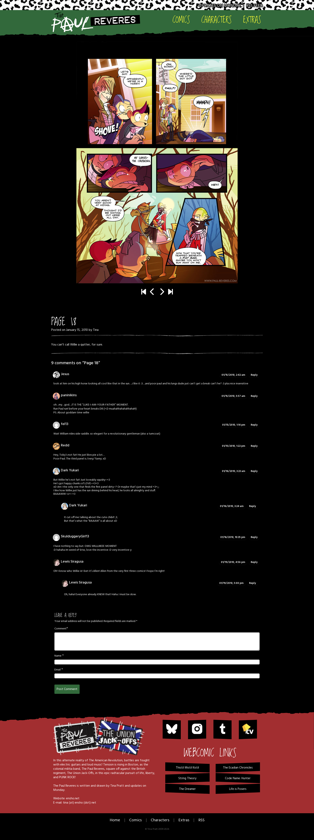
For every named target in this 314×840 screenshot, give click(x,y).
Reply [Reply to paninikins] (254, 396)
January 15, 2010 (77, 330)
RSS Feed (254, 5)
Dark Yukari (70, 470)
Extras (252, 19)
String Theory (187, 778)
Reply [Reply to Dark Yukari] (254, 471)
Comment (60, 629)
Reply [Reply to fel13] (254, 425)
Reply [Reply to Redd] (254, 446)
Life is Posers (237, 789)
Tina (96, 330)
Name (57, 656)
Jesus (65, 374)
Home (115, 820)
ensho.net (72, 798)
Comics (181, 19)
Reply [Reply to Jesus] (254, 375)
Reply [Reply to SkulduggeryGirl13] (254, 537)
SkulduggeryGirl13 (75, 536)
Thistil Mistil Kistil (187, 767)
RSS (201, 820)
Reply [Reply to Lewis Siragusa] (254, 562)
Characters (216, 19)
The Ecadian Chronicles (238, 767)
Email (57, 670)
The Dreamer (187, 789)
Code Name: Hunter (238, 778)
